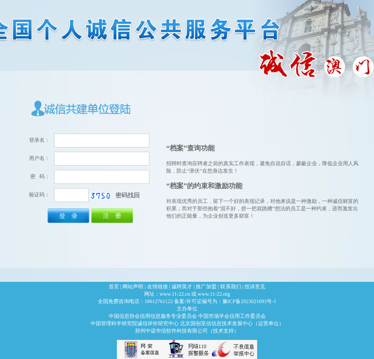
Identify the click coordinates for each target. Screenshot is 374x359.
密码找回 (128, 195)
